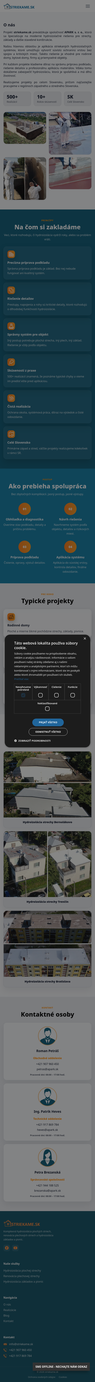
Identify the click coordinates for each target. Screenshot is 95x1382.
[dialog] (47, 691)
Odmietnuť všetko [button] (48, 731)
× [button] (84, 638)
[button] (32, 740)
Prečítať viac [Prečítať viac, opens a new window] (21, 679)
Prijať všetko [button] (48, 722)
